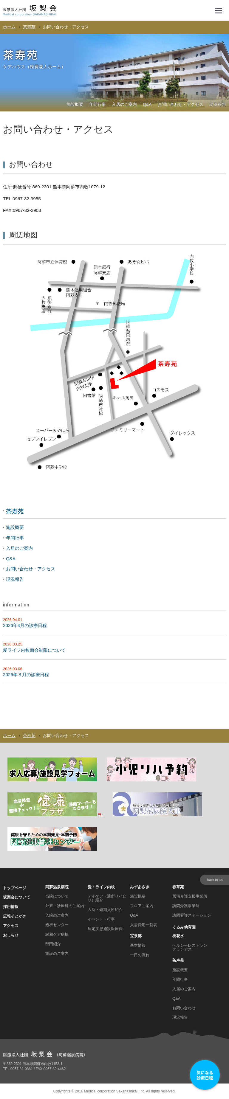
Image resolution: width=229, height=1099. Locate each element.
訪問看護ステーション (191, 915)
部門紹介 (53, 944)
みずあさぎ (139, 887)
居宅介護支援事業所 (189, 896)
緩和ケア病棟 (57, 934)
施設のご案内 (57, 953)
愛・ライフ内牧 (101, 887)
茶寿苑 (29, 27)
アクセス (10, 925)
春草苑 (178, 887)
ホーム (9, 27)
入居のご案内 (124, 105)
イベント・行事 (101, 919)
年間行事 (97, 105)
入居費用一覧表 (143, 925)
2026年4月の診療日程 (25, 625)
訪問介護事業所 (185, 906)
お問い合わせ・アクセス (180, 105)
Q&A (147, 105)
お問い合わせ (184, 1008)
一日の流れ (139, 955)
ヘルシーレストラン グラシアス (189, 947)
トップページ (14, 888)
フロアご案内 (141, 906)
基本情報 (138, 945)
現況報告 (217, 105)
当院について (57, 896)
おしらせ (10, 935)
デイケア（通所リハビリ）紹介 (107, 898)
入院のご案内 (57, 915)
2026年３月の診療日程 (26, 674)
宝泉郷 (136, 936)
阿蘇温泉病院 (57, 887)
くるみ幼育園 (184, 927)
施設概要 (74, 105)
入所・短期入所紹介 (105, 909)
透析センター (57, 925)
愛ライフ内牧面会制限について (34, 650)
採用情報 (10, 906)
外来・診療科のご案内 (64, 906)
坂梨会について (16, 897)
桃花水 (178, 936)
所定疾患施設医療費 (105, 928)
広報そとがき (14, 916)
